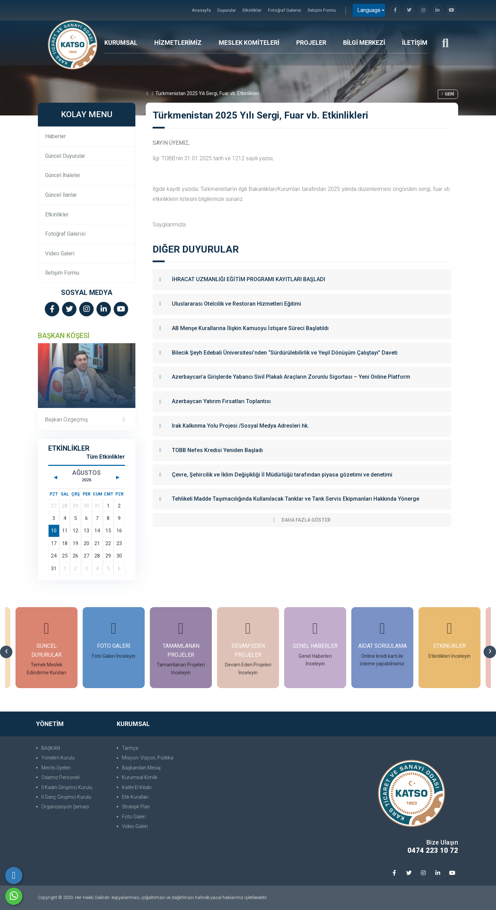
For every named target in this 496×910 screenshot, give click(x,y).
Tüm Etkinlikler (105, 456)
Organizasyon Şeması (65, 806)
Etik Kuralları (135, 797)
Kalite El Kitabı (137, 787)
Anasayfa (202, 10)
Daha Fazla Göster (302, 520)
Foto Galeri (134, 816)
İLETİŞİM (414, 42)
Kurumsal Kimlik (139, 777)
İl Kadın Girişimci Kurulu (66, 787)
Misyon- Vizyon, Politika (147, 757)
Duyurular (227, 10)
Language (369, 10)
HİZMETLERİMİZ (178, 42)
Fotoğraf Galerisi (285, 10)
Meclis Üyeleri (56, 767)
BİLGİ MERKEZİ (364, 42)
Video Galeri (59, 253)
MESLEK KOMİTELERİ (249, 42)
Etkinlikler (252, 10)
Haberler (55, 136)
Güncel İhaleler (62, 175)
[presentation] (6, 652)
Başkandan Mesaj (141, 767)
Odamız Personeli (60, 777)
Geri (448, 93)
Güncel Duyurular (65, 156)
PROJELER (311, 42)
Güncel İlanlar (61, 195)
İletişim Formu (322, 10)
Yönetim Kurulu (58, 757)
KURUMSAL (120, 42)
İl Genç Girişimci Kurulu (66, 797)
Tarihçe (130, 748)
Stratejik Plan (136, 806)
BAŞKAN (50, 748)
